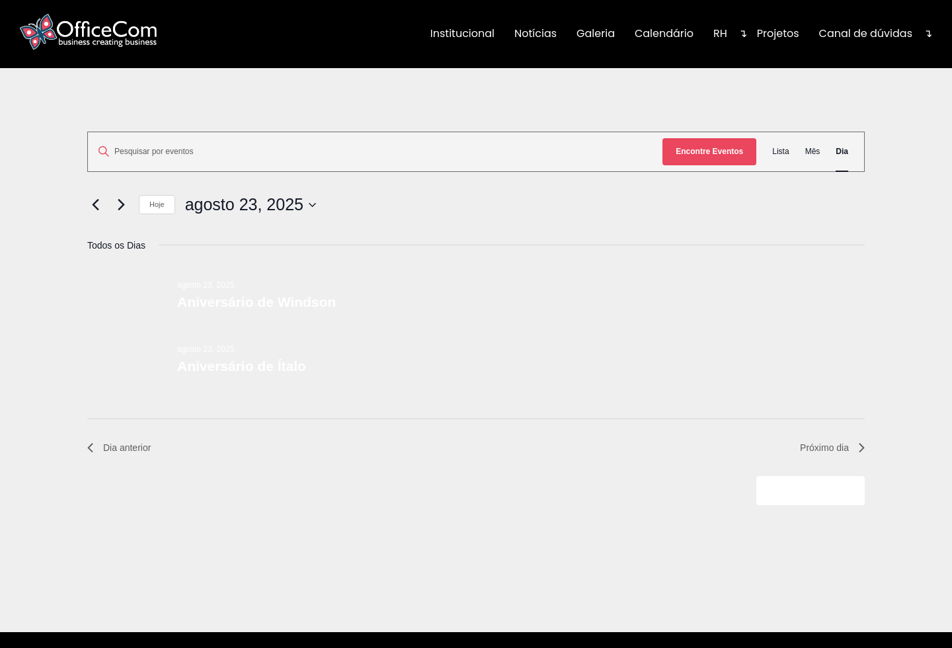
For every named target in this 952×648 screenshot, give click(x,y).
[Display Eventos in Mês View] (812, 151)
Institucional (462, 33)
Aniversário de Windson (256, 301)
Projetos (778, 33)
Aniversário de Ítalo (241, 366)
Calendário (664, 33)
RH (720, 33)
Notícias (535, 33)
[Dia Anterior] (95, 205)
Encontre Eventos (709, 151)
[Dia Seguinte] (121, 205)
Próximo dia (832, 447)
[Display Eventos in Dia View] (842, 151)
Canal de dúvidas (865, 33)
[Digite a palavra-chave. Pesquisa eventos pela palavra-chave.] (375, 151)
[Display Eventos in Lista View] (780, 151)
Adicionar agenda (803, 490)
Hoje (157, 204)
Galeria (595, 33)
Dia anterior (119, 447)
